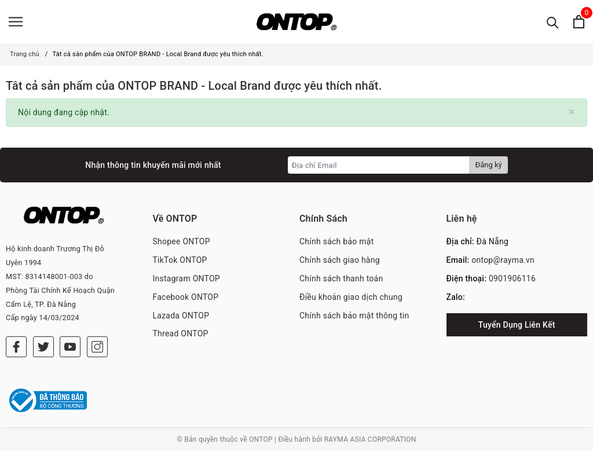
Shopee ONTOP (181, 241)
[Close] (572, 112)
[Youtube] (70, 346)
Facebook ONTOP (186, 297)
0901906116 (512, 278)
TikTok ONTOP (180, 260)
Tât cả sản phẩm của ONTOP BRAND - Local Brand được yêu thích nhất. (194, 86)
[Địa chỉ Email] (379, 165)
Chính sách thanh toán (341, 278)
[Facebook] (16, 346)
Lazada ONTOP (181, 315)
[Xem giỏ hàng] (578, 21)
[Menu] (16, 22)
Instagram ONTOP (186, 278)
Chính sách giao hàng (339, 260)
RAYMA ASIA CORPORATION (370, 439)
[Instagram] (97, 346)
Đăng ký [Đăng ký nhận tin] (488, 164)
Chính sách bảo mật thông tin (354, 315)
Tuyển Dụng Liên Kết (516, 324)
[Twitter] (43, 346)
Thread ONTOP (180, 333)
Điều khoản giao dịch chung (350, 297)
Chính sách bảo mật (336, 241)
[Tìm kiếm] (553, 22)
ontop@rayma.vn (503, 260)
